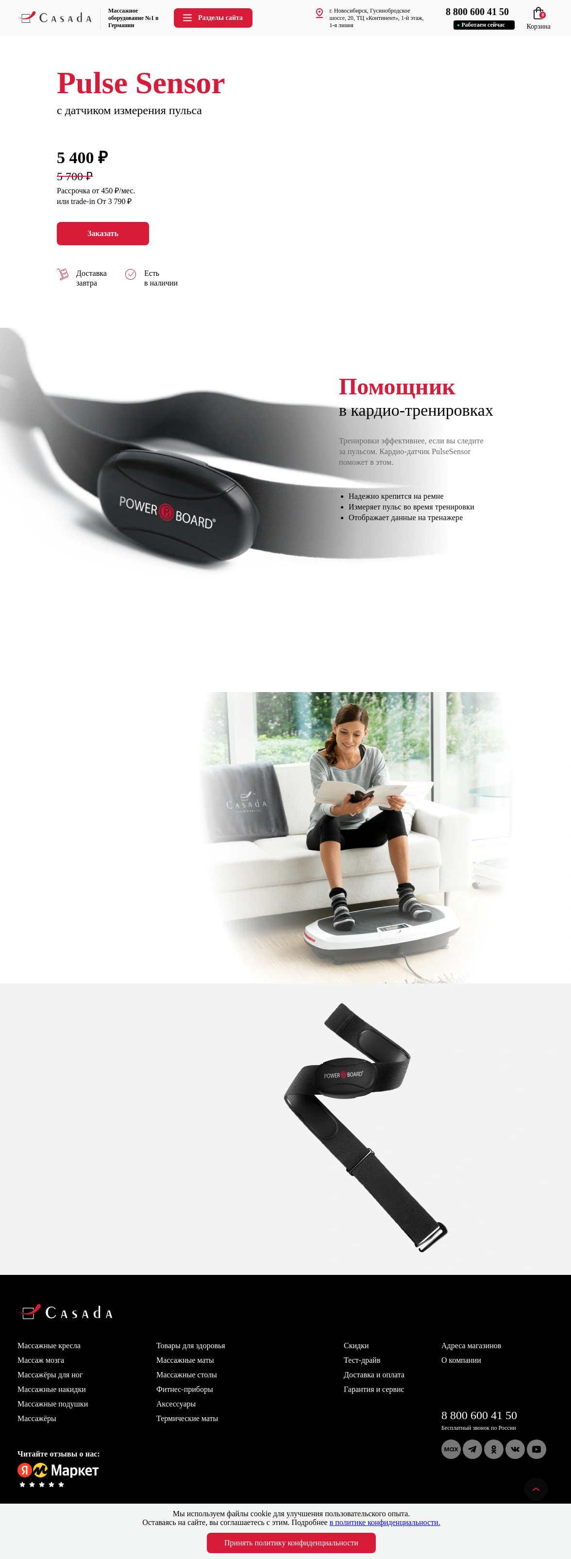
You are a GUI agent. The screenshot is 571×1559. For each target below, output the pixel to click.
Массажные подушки (52, 1404)
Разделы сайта (212, 18)
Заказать (103, 233)
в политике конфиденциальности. (385, 1522)
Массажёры (36, 1418)
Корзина (538, 22)
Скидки (356, 1345)
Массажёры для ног (50, 1375)
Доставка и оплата (374, 1375)
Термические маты (187, 1418)
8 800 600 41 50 (479, 1415)
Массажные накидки (51, 1389)
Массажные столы (186, 1375)
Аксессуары (176, 1404)
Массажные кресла (49, 1345)
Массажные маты (185, 1360)
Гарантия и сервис (374, 1389)
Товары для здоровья (190, 1345)
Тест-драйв (362, 1360)
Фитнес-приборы (184, 1389)
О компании (461, 1360)
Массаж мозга (40, 1360)
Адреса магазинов (471, 1345)
